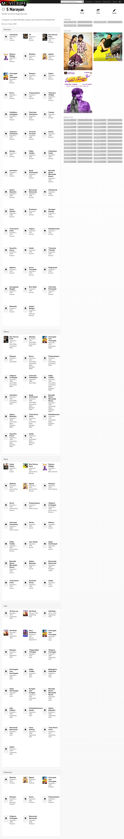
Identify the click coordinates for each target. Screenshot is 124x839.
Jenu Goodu (33, 542)
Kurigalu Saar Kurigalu (32, 691)
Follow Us (107, 2)
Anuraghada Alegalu (13, 288)
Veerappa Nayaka (51, 210)
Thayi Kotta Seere (14, 230)
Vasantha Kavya (13, 249)
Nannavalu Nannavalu (33, 191)
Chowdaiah (13, 35)
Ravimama (33, 209)
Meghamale (52, 267)
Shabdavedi (52, 190)
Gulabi (31, 248)
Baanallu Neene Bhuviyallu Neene (52, 173)
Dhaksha (32, 54)
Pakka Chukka (31, 152)
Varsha (50, 132)
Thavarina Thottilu (52, 249)
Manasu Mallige (12, 55)
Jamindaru (13, 170)
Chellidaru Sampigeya (13, 113)
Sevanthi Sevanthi (32, 133)
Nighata (12, 267)
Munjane (32, 73)
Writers (6, 331)
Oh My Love (13, 611)
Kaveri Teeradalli (32, 268)
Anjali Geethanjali (33, 171)
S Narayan (15, 9)
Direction (7, 29)
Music (6, 459)
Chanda (51, 112)
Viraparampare (34, 93)
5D (30, 35)
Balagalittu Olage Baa (52, 670)
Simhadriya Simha (52, 152)
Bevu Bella (33, 287)
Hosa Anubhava (32, 631)
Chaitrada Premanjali (52, 288)
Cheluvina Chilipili (52, 94)
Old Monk (32, 611)
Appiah (50, 54)
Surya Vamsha (12, 210)
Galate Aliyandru (12, 191)
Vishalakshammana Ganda (36, 709)
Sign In (115, 2)
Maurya (12, 151)
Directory (89, 2)
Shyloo (50, 73)
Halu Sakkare (12, 709)
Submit (98, 2)
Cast (5, 606)
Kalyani (32, 229)
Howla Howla (11, 465)
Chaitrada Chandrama (33, 113)
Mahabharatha (54, 229)
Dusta (11, 93)
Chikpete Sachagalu (13, 377)
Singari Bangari (32, 307)
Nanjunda (13, 306)
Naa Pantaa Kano (52, 36)
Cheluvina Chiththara (13, 133)
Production (8, 772)
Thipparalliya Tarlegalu (34, 651)
